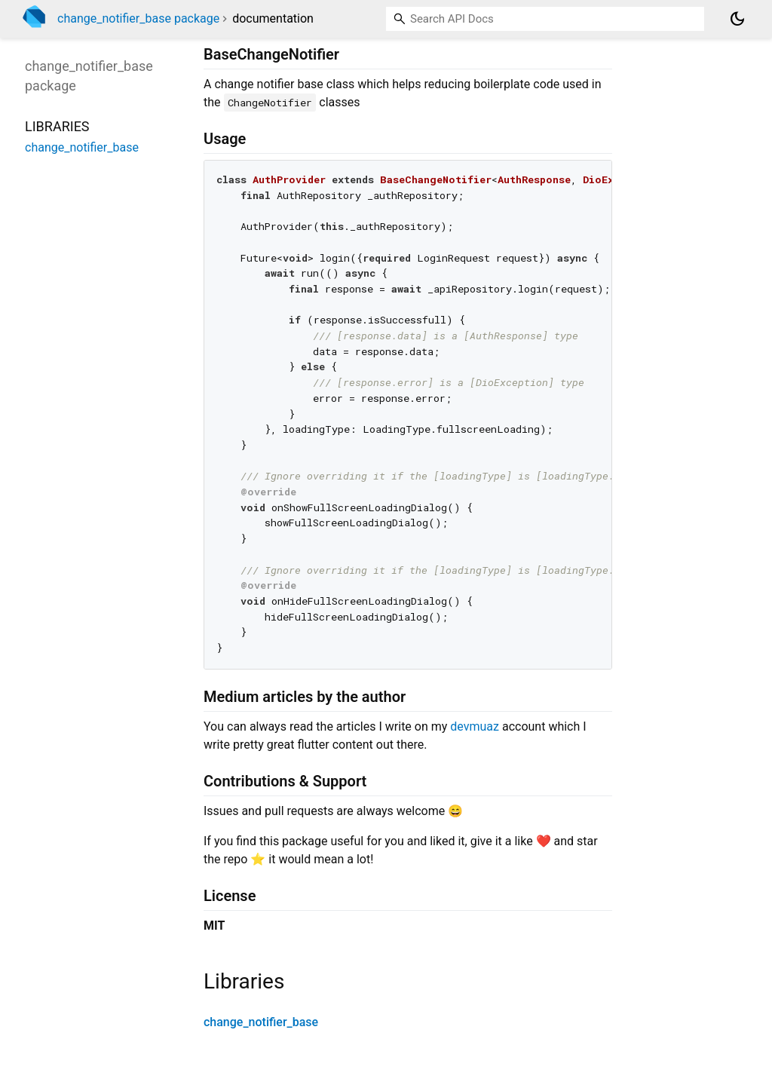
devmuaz (474, 726)
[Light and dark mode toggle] (737, 19)
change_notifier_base (261, 1022)
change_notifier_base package (138, 18)
